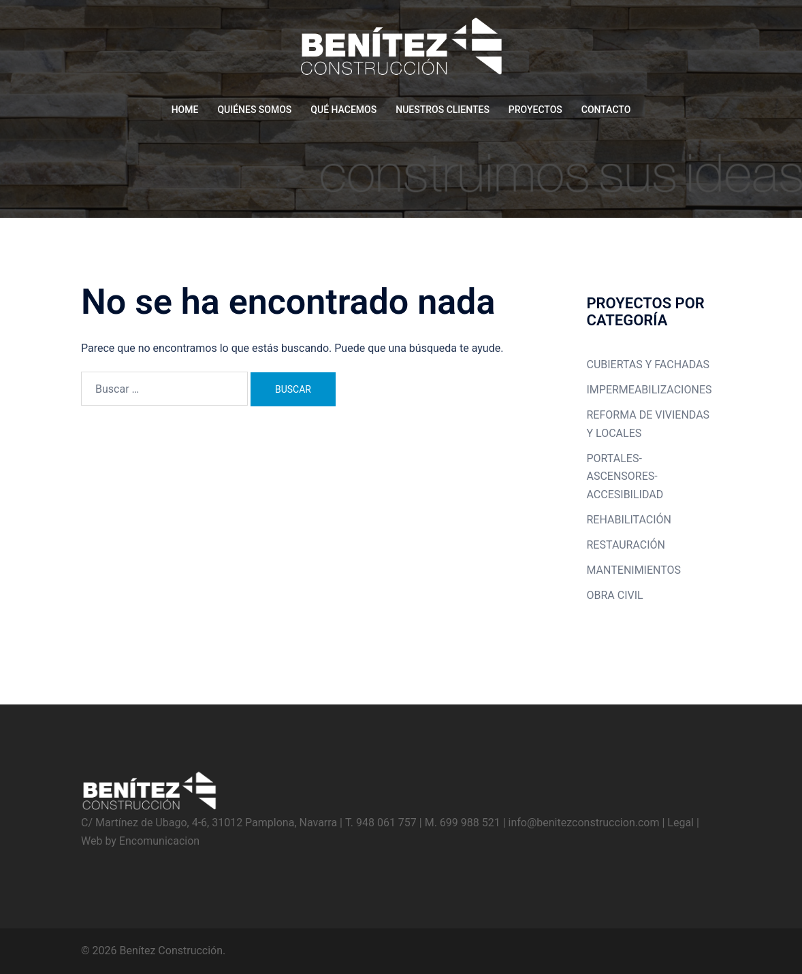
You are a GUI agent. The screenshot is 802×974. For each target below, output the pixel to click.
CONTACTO (606, 109)
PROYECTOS (535, 109)
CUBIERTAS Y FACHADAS (648, 364)
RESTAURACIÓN (626, 544)
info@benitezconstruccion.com (584, 822)
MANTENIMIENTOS (634, 570)
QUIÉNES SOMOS (254, 109)
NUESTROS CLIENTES (443, 109)
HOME (185, 109)
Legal (680, 822)
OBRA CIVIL (615, 595)
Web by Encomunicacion (140, 840)
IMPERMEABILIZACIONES (649, 389)
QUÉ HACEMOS (343, 109)
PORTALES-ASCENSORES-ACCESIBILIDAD (625, 477)
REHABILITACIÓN (629, 519)
